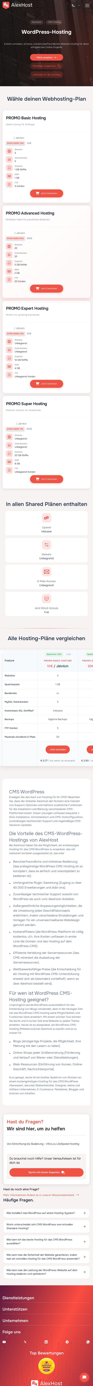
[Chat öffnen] (84, 1377)
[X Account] (25, 1342)
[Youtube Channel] (4, 1342)
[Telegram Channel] (67, 1342)
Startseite (36, 22)
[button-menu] (87, 5)
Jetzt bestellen (46, 193)
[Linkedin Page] (46, 1342)
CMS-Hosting (54, 22)
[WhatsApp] (88, 1342)
